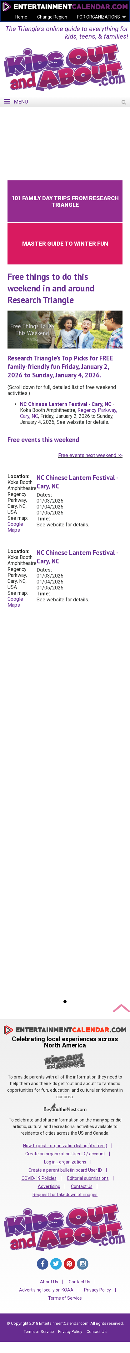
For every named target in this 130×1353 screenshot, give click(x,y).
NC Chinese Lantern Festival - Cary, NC (66, 404)
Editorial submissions (88, 1178)
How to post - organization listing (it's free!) (65, 1145)
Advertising (49, 1186)
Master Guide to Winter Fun (65, 243)
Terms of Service (65, 1298)
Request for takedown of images (65, 1194)
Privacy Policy (97, 1289)
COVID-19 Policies (39, 1178)
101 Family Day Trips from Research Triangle (65, 201)
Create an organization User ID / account (65, 1153)
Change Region (52, 16)
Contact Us (81, 1186)
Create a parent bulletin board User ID (65, 1170)
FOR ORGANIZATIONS (98, 16)
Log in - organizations (65, 1161)
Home (21, 16)
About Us (49, 1281)
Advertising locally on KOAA (46, 1289)
